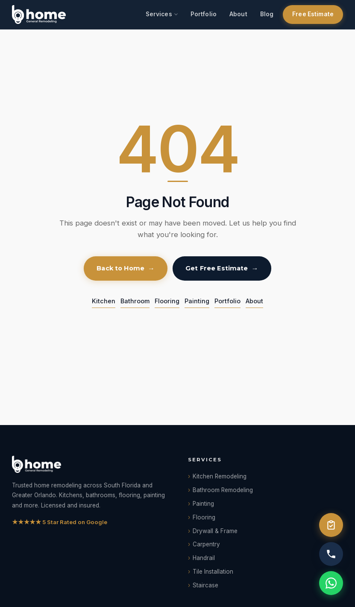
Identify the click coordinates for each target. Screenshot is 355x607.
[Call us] (331, 554)
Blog (267, 14)
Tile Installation (213, 571)
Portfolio (204, 14)
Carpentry (206, 544)
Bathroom (135, 301)
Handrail (204, 557)
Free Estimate (313, 14)
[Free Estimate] (331, 525)
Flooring (167, 301)
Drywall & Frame (215, 531)
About (238, 14)
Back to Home (120, 268)
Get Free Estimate (216, 268)
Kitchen (103, 301)
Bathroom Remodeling (223, 490)
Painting (197, 301)
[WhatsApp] (331, 583)
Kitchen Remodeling (219, 476)
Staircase (205, 585)
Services (159, 14)
